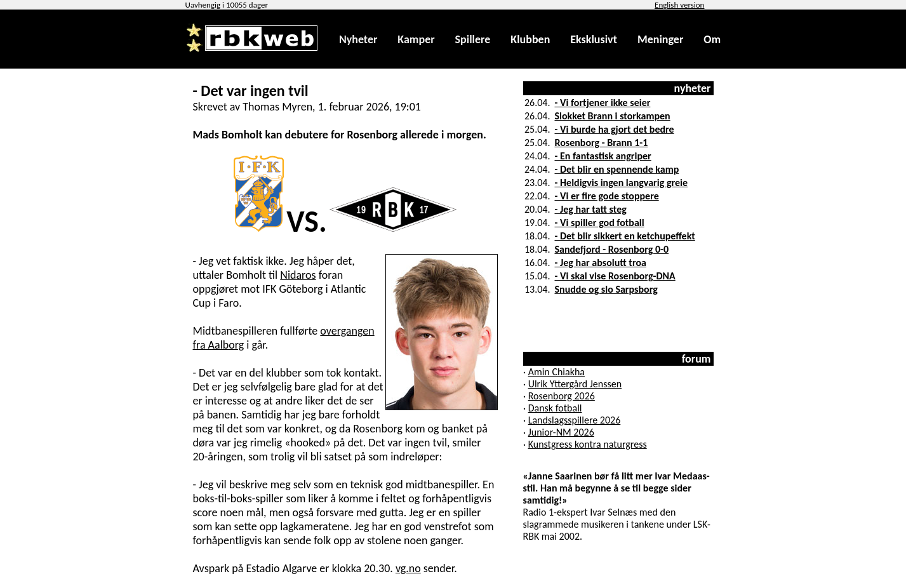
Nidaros (298, 275)
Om (712, 39)
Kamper (415, 39)
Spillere (473, 39)
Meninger (660, 39)
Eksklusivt (593, 39)
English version (679, 5)
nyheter (692, 88)
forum (696, 359)
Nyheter (358, 39)
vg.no (408, 568)
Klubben (530, 39)
